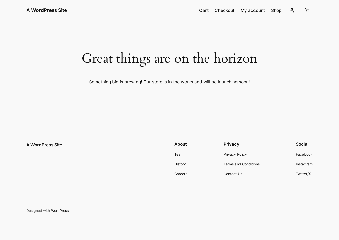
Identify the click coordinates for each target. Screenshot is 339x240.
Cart (204, 10)
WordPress (60, 210)
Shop (276, 10)
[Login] (291, 10)
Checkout (224, 10)
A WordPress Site (46, 10)
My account (253, 10)
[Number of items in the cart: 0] (307, 10)
